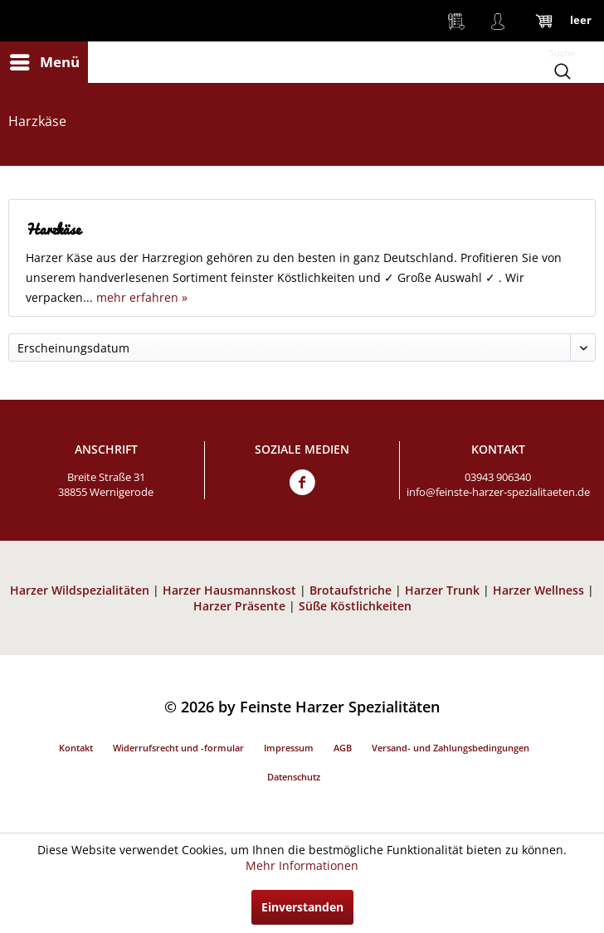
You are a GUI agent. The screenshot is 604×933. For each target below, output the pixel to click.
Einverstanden (302, 907)
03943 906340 (498, 476)
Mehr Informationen (302, 865)
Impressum (289, 747)
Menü (45, 60)
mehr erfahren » (142, 297)
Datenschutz (293, 776)
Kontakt (76, 747)
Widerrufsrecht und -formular (178, 747)
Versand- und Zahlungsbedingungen (450, 747)
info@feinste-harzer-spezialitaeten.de (498, 491)
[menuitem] (44, 62)
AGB (343, 747)
